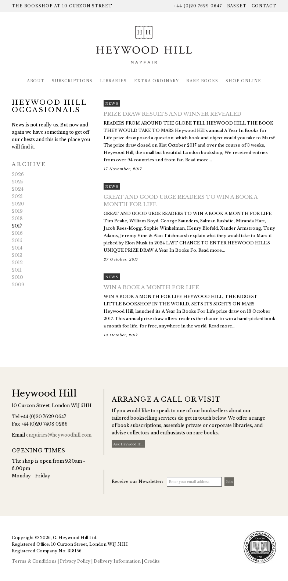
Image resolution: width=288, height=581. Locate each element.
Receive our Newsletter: (137, 481)
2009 (18, 284)
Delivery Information (117, 561)
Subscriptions (72, 81)
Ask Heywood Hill (128, 444)
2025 (18, 181)
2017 (17, 226)
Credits (152, 561)
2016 (17, 233)
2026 (18, 174)
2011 (17, 270)
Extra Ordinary (156, 81)
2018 (17, 218)
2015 (17, 240)
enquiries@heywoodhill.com (58, 435)
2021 (17, 196)
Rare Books (202, 81)
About (35, 81)
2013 (17, 255)
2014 (17, 248)
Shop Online (243, 81)
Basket (236, 6)
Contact (264, 6)
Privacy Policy (75, 561)
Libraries (113, 81)
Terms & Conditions (34, 561)
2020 (18, 204)
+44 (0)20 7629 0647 (198, 6)
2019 (17, 211)
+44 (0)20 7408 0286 (44, 424)
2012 (17, 262)
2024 (18, 189)
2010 (17, 277)
